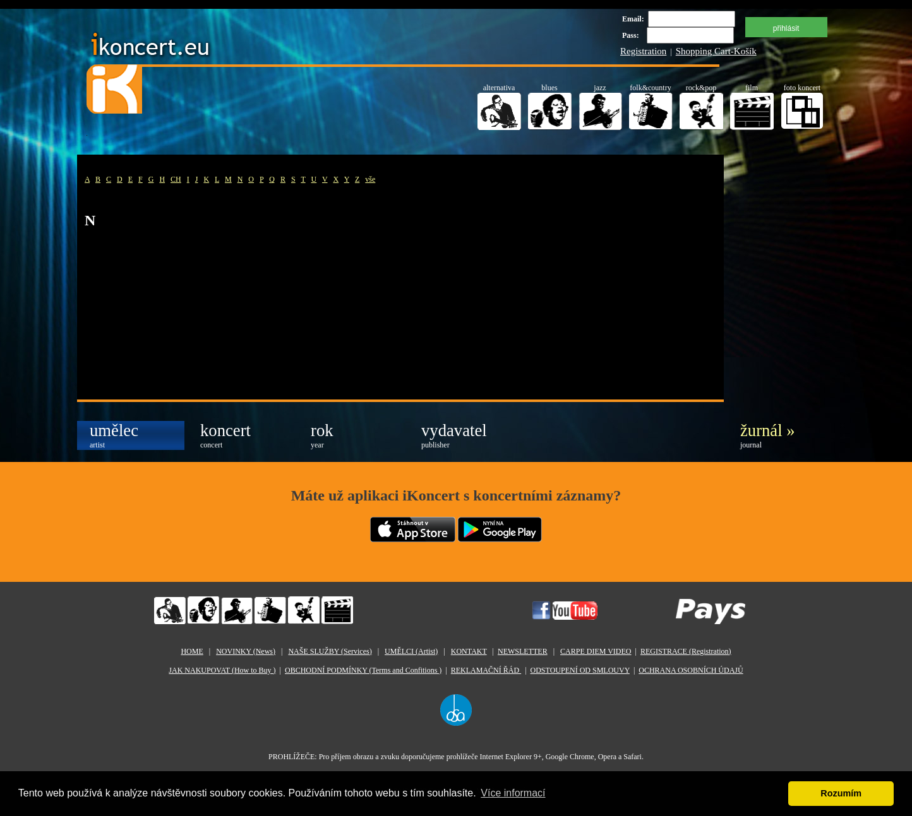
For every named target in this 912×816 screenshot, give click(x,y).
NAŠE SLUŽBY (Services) (329, 651)
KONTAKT (469, 651)
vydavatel (454, 435)
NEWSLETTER (523, 651)
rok (322, 435)
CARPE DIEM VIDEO (595, 651)
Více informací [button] (513, 793)
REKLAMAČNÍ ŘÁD (486, 670)
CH (176, 179)
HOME (192, 651)
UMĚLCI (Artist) (411, 651)
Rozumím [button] (840, 793)
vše (370, 179)
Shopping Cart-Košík (716, 51)
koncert (225, 435)
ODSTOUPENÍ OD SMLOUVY (580, 670)
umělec (114, 435)
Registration (643, 51)
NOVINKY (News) (245, 651)
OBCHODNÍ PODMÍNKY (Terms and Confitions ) (363, 670)
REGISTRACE (685, 651)
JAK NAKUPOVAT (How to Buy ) (222, 670)
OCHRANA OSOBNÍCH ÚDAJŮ (691, 670)
